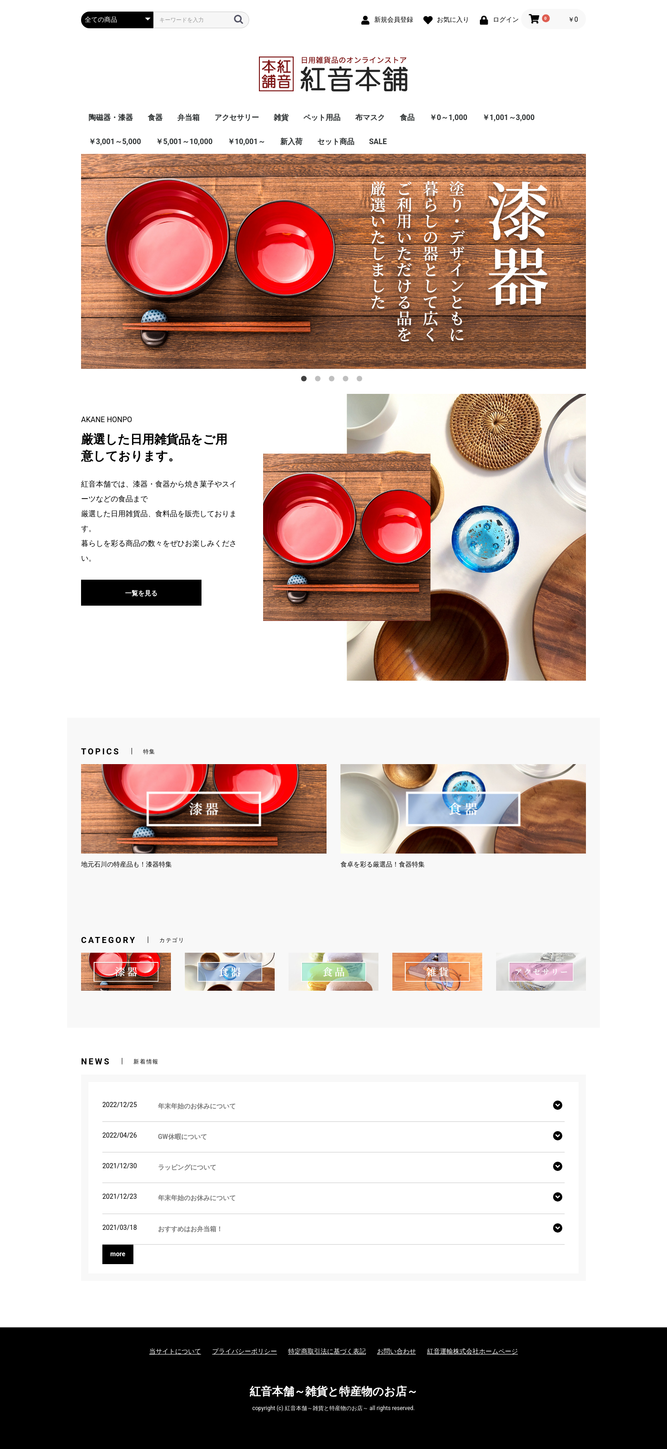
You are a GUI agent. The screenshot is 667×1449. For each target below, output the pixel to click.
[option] (333, 261)
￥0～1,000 (448, 117)
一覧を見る (141, 593)
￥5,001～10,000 (184, 141)
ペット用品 (321, 117)
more (118, 1254)
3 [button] (333, 380)
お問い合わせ (396, 1351)
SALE (378, 141)
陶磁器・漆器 (110, 117)
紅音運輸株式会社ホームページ (472, 1351)
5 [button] (361, 380)
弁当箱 (188, 117)
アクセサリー (236, 117)
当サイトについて (175, 1351)
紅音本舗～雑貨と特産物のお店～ (334, 1391)
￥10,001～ (246, 141)
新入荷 (291, 141)
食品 (407, 117)
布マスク (370, 117)
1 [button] (305, 380)
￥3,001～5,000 (114, 141)
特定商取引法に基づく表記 (327, 1351)
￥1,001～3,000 (508, 117)
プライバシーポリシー (244, 1351)
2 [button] (319, 380)
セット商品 (335, 141)
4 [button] (347, 380)
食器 (155, 117)
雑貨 (281, 117)
